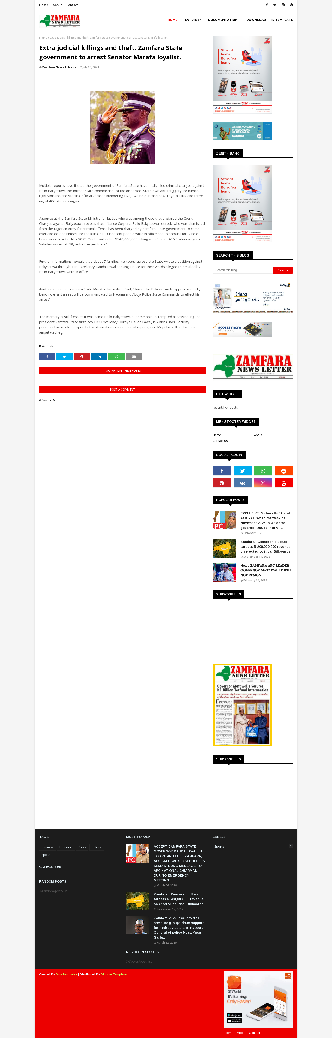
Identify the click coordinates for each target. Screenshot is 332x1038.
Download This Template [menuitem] (269, 19)
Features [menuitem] (191, 19)
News (82, 847)
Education (65, 847)
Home (43, 5)
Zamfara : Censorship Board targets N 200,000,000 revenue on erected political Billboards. (265, 546)
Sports (46, 855)
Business (47, 847)
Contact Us (220, 441)
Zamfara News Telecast (59, 67)
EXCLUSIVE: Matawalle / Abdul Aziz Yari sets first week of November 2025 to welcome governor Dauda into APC (265, 520)
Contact (72, 5)
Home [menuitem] (172, 19)
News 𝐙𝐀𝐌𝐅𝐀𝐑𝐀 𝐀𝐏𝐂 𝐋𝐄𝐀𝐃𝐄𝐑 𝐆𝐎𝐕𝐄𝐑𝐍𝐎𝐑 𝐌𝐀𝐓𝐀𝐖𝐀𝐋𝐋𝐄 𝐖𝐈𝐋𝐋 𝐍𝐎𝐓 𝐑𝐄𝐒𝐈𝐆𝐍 (266, 570)
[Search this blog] (243, 270)
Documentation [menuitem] (223, 19)
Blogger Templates (114, 974)
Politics (96, 847)
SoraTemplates (66, 974)
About (57, 5)
